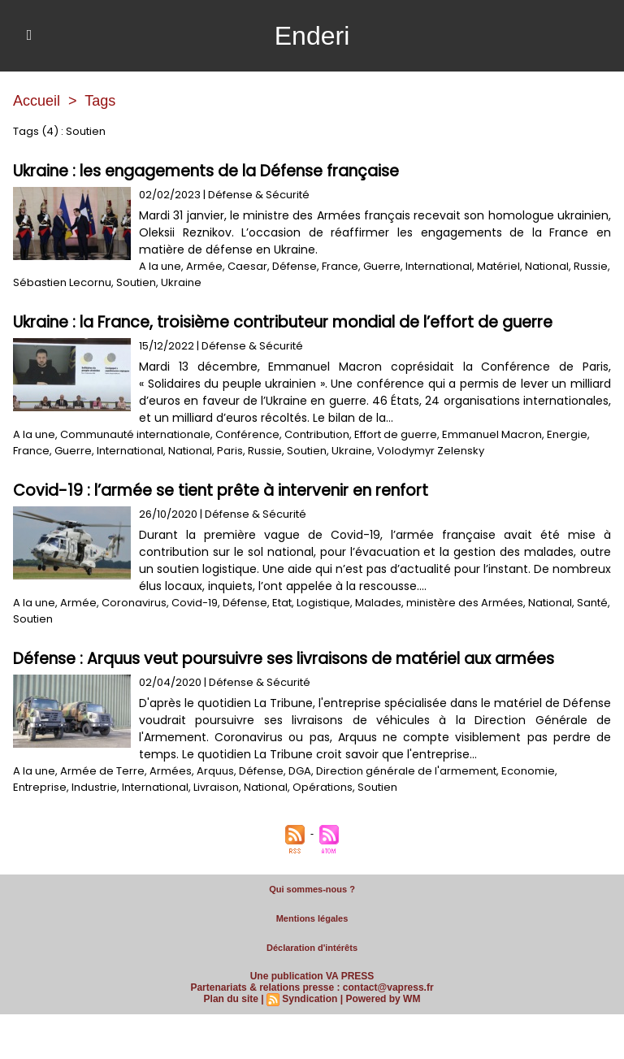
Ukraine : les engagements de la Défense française (206, 171)
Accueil (36, 101)
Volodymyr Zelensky (430, 450)
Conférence (247, 434)
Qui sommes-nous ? (312, 889)
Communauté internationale (135, 434)
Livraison (216, 787)
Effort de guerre (395, 434)
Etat (282, 602)
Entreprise (40, 787)
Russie (591, 266)
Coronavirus (134, 602)
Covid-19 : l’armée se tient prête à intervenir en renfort (220, 490)
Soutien (136, 282)
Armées (171, 771)
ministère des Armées (464, 602)
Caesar (247, 266)
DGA (299, 771)
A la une (160, 266)
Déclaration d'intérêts (312, 948)
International (438, 266)
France (340, 266)
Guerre (382, 266)
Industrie (94, 787)
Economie (528, 771)
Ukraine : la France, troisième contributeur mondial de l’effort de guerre (282, 322)
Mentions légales (312, 918)
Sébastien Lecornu (62, 282)
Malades (378, 602)
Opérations (322, 787)
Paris (230, 450)
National (547, 266)
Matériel (498, 266)
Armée (204, 266)
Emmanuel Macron (492, 434)
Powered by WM (382, 999)
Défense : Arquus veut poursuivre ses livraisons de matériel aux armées (283, 659)
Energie (567, 434)
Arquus (215, 771)
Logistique (323, 602)
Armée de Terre (102, 771)
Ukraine (181, 282)
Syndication (309, 999)
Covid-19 (194, 602)
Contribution (316, 434)
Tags (99, 101)
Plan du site (231, 999)
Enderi (312, 35)
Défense (294, 266)
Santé (592, 602)
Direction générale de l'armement (406, 771)
